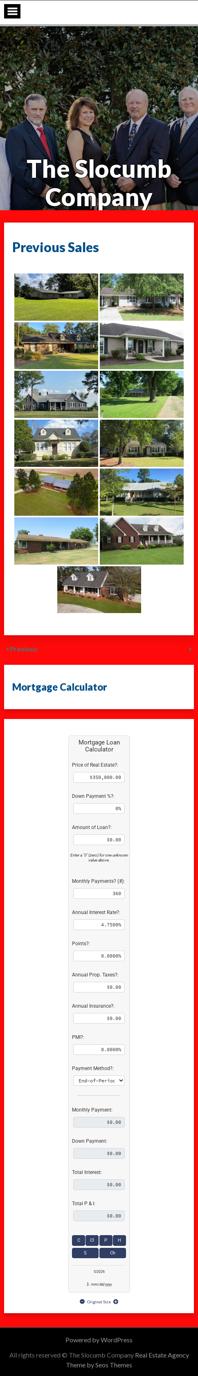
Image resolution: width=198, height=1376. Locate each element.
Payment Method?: (93, 1068)
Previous (24, 649)
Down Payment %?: (93, 796)
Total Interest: (87, 1172)
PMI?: (78, 1037)
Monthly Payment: (92, 1110)
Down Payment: (89, 1141)
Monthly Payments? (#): (98, 881)
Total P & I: (83, 1203)
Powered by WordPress (99, 1340)
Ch (112, 1253)
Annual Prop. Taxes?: (95, 975)
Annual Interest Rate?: (96, 912)
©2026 (99, 1272)
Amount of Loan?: (92, 827)
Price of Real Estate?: (95, 765)
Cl (92, 1240)
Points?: (81, 943)
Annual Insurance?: (93, 1006)
